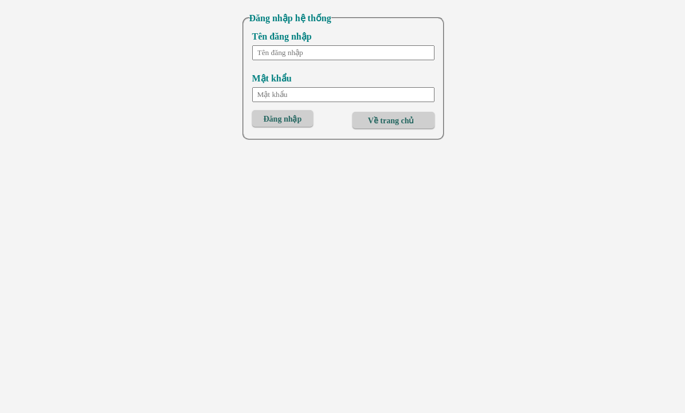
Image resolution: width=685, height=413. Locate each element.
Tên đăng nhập (282, 36)
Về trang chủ (391, 120)
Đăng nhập (283, 119)
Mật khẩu (272, 78)
